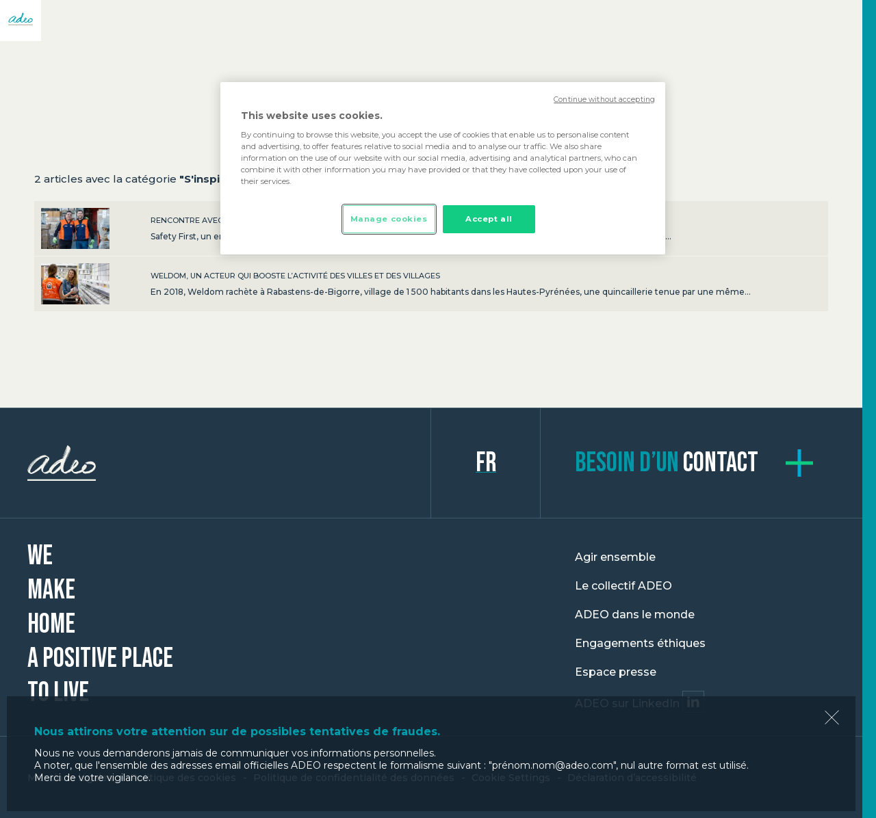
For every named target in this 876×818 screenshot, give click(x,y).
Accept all (489, 219)
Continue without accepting (604, 99)
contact (666, 463)
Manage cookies (389, 219)
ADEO (229, 463)
